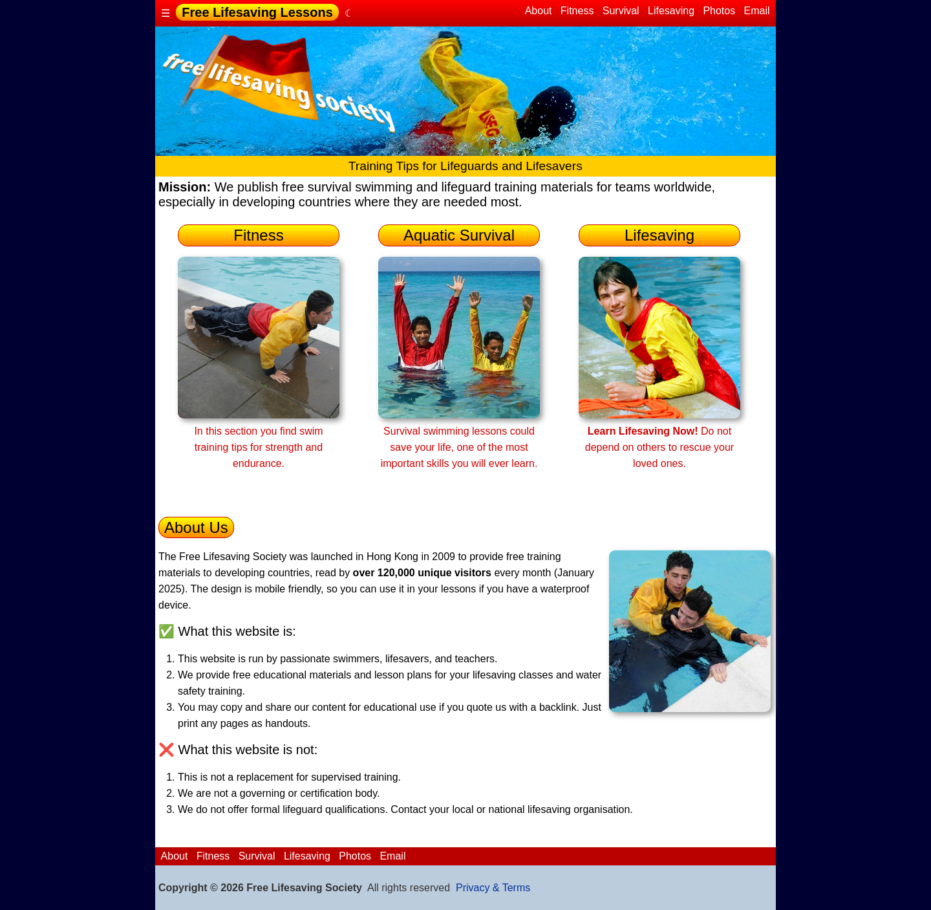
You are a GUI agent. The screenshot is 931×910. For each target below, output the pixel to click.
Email (757, 10)
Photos (719, 10)
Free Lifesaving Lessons (257, 12)
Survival (620, 10)
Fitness (576, 10)
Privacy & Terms (493, 887)
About (538, 10)
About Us (196, 527)
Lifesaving (671, 10)
